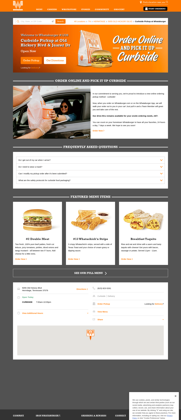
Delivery (35, 68)
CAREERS (52, 9)
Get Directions (54, 59)
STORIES (85, 9)
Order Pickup (31, 60)
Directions (81, 289)
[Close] (175, 403)
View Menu (103, 312)
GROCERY (119, 9)
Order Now (98, 131)
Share (100, 319)
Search (60, 21)
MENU (39, 9)
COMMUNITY (102, 9)
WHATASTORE (69, 9)
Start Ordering (155, 8)
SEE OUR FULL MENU (88, 272)
